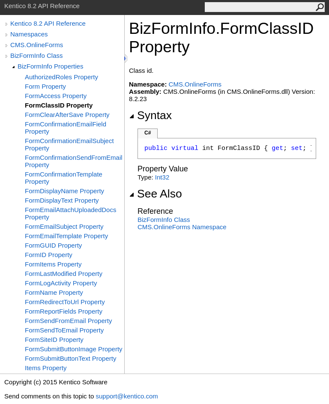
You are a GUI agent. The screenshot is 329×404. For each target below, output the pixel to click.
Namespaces (29, 34)
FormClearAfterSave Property (67, 114)
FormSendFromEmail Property (68, 320)
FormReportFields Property (63, 311)
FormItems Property (53, 264)
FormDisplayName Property (64, 191)
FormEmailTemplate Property (66, 235)
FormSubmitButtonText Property (70, 358)
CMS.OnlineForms (36, 44)
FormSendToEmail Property (64, 330)
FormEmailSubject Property (64, 226)
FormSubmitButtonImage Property (74, 349)
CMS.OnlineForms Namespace (182, 226)
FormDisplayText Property (62, 200)
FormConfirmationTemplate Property (63, 178)
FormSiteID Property (54, 339)
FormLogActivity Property (61, 283)
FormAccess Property (56, 95)
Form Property (45, 86)
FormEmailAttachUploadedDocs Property (70, 213)
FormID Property (48, 254)
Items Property (46, 367)
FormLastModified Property (63, 273)
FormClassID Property (59, 105)
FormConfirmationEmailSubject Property (69, 144)
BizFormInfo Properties (50, 66)
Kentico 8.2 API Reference (48, 23)
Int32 (162, 177)
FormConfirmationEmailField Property (65, 127)
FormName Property (54, 292)
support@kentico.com (127, 396)
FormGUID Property (53, 245)
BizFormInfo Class (36, 55)
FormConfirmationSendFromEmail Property (74, 161)
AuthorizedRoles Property (61, 77)
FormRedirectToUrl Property (65, 301)
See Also (155, 193)
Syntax (150, 115)
